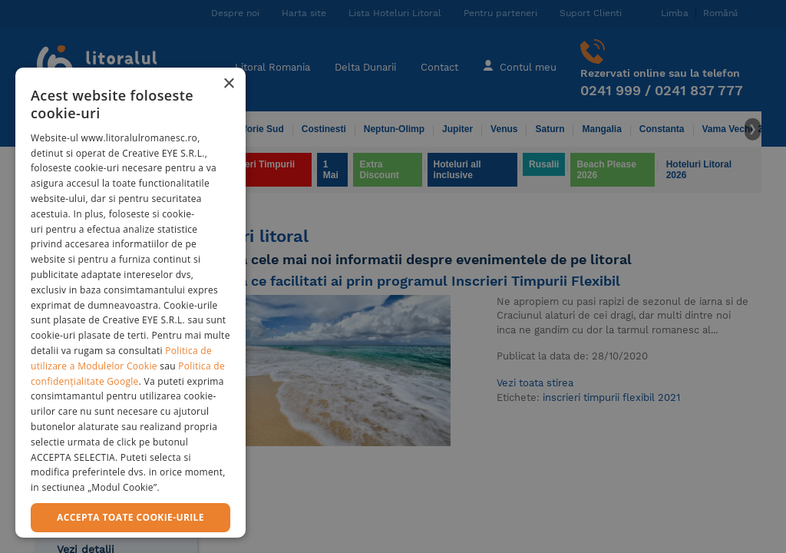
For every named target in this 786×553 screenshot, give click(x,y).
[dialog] (130, 303)
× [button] (228, 84)
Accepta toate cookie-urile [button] (130, 517)
